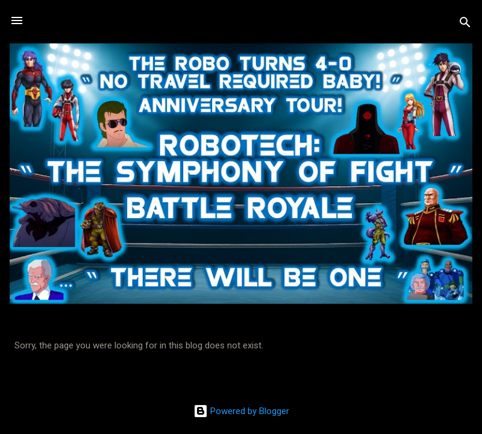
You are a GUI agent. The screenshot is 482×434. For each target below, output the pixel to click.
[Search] (465, 24)
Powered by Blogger (241, 411)
